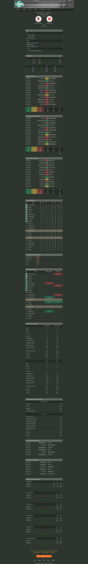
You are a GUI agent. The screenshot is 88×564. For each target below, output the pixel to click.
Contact (52, 560)
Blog (48, 9)
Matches (17, 9)
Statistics (42, 9)
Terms (43, 560)
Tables (24, 9)
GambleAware (36, 552)
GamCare (52, 552)
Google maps (34, 46)
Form (35, 9)
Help (34, 560)
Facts (30, 9)
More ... (61, 153)
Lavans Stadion (34, 42)
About (48, 560)
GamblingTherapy (44, 552)
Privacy (38, 560)
